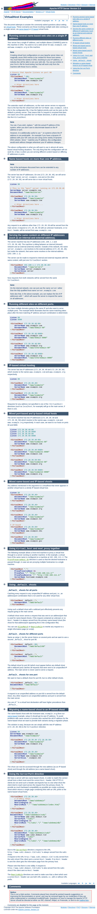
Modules (64, 5)
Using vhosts (82, 60)
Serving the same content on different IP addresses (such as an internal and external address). (83, 32)
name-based (24, 29)
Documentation (28, 12)
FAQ (78, 5)
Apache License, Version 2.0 (28, 909)
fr (56, 21)
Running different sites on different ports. (82, 39)
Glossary (84, 5)
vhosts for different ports (25, 634)
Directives (71, 5)
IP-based (34, 29)
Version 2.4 (40, 12)
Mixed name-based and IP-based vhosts (30, 481)
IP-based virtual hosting (81, 43)
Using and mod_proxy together (34, 548)
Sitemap (92, 5)
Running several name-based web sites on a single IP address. (83, 19)
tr (67, 21)
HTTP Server (16, 12)
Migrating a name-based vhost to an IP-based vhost (82, 64)
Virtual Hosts (50, 12)
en (52, 21)
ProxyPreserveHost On (18, 560)
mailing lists (84, 900)
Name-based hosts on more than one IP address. (83, 25)
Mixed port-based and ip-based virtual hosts (82, 47)
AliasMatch (23, 627)
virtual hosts (11, 27)
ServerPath (21, 850)
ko (63, 21)
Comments (77, 73)
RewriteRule (37, 627)
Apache (6, 12)
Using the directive (26, 774)
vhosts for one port (23, 675)
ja (59, 21)
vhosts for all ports (22, 590)
